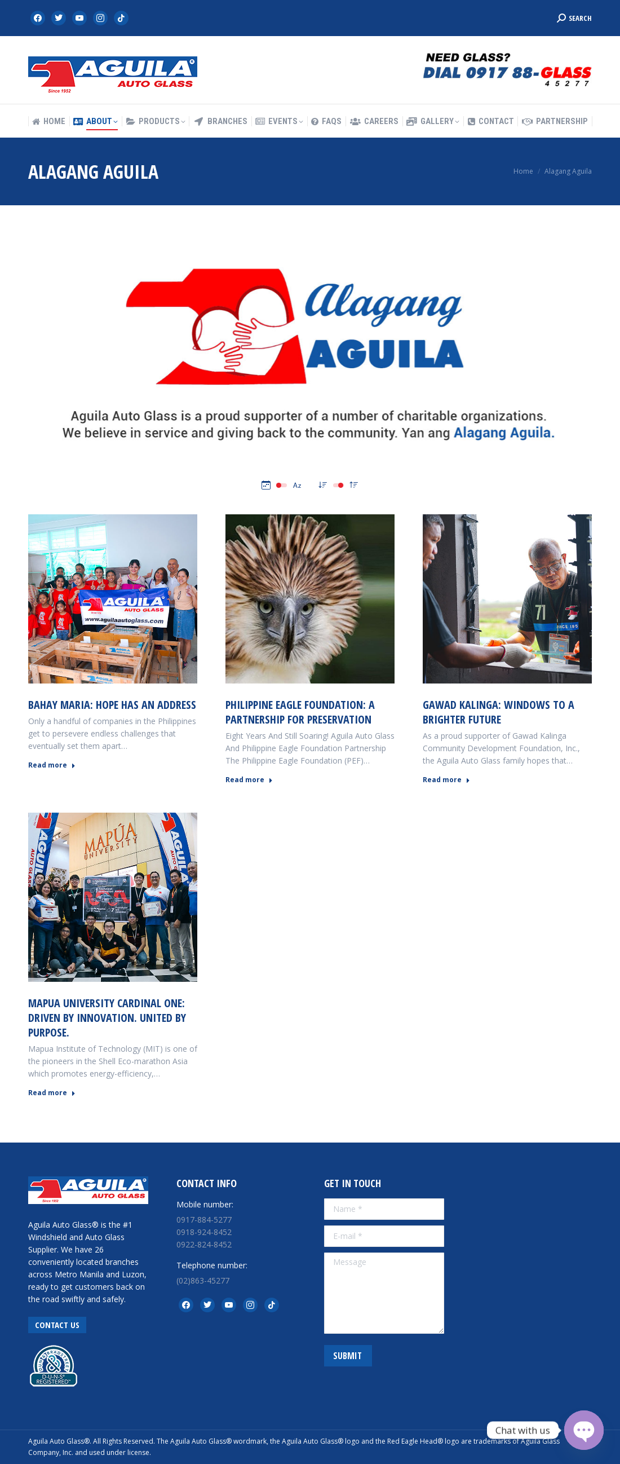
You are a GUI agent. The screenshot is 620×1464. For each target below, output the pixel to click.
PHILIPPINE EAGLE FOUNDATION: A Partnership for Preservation (300, 712)
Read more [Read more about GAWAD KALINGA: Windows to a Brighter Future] (446, 779)
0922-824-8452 (204, 1244)
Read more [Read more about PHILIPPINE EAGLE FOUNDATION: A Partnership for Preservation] (249, 779)
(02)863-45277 (202, 1280)
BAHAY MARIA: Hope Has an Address (112, 704)
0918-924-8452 (204, 1232)
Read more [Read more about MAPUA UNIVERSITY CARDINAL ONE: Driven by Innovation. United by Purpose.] (52, 1092)
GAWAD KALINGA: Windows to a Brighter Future (498, 712)
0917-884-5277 (204, 1219)
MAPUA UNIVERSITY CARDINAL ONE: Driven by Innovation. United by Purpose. (107, 1017)
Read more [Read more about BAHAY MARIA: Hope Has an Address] (52, 765)
